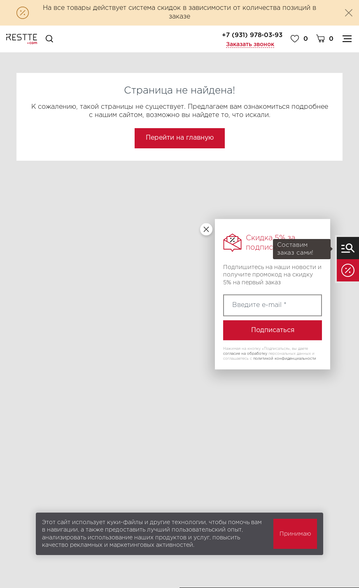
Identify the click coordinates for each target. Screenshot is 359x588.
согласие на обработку (245, 353)
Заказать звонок (250, 44)
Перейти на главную (180, 138)
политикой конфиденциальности (284, 358)
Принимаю (295, 534)
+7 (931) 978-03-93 (252, 35)
